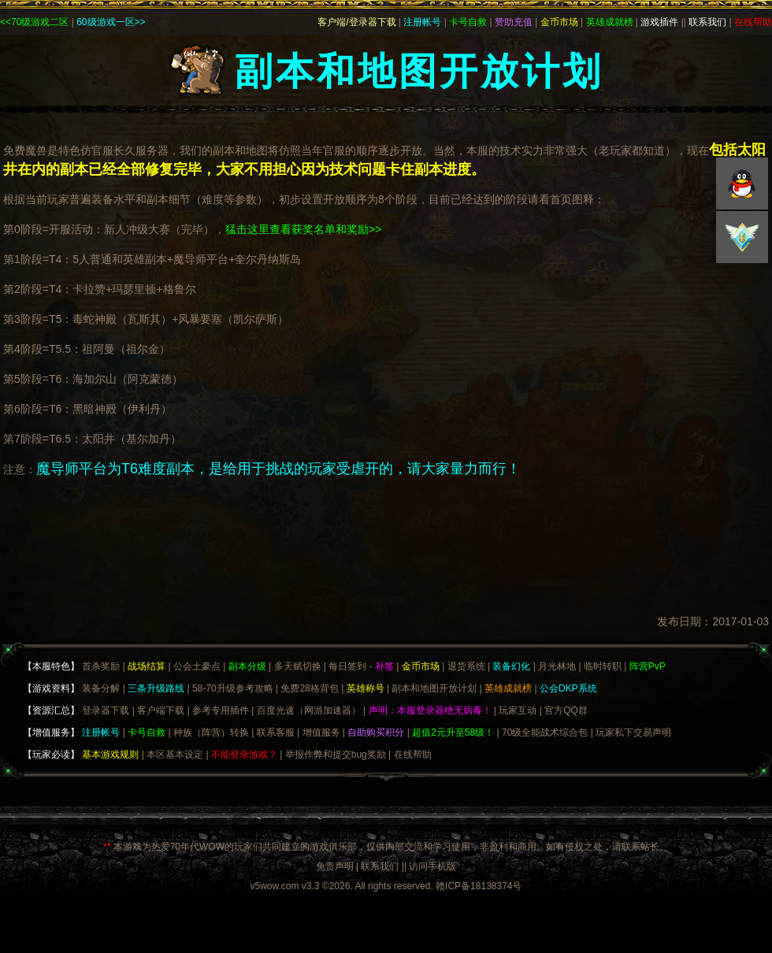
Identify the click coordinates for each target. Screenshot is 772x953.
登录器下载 (105, 710)
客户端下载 (160, 710)
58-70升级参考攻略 (232, 688)
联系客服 (276, 732)
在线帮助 (413, 754)
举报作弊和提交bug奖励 (335, 754)
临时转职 (603, 666)
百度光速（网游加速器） (309, 710)
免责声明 (335, 866)
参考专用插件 (220, 710)
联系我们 (380, 866)
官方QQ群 (566, 710)
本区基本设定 (175, 754)
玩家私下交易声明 (633, 732)
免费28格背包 (309, 688)
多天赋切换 (297, 666)
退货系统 (466, 666)
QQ (742, 184)
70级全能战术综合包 (545, 732)
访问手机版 (432, 866)
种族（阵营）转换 (211, 732)
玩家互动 (517, 710)
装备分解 (101, 688)
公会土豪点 (197, 666)
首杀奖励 (101, 666)
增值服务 (321, 732)
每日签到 (347, 666)
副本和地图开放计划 (434, 688)
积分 (742, 237)
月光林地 (557, 666)
